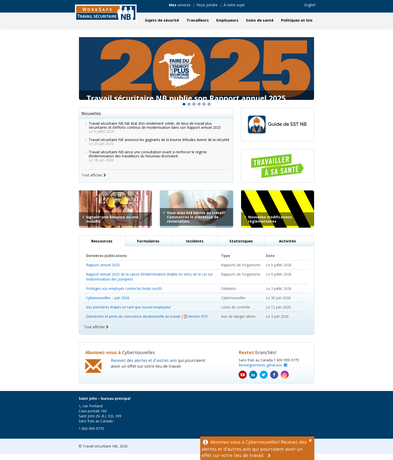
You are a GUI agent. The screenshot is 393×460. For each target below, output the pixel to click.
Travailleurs (197, 20)
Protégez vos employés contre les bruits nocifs (124, 294)
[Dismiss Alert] (311, 439)
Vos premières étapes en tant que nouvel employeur (128, 313)
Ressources (102, 247)
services (179, 5)
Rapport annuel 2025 (103, 271)
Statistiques (241, 247)
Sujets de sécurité (162, 20)
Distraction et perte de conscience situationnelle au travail (133, 322)
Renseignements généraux (263, 371)
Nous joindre (207, 5)
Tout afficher (93, 181)
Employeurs (227, 20)
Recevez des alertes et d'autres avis (144, 366)
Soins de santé (259, 20)
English (310, 5)
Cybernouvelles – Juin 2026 (107, 304)
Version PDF (196, 322)
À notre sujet (234, 5)
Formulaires (148, 247)
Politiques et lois (297, 20)
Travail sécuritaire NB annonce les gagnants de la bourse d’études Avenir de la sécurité (159, 146)
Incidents (195, 247)
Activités (287, 247)
